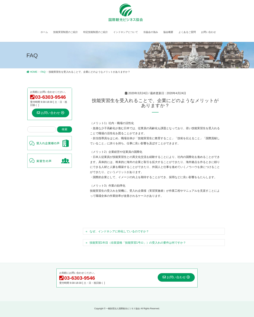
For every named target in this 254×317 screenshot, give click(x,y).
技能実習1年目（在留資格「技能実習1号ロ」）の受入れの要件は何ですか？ (138, 242)
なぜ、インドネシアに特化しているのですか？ (119, 231)
